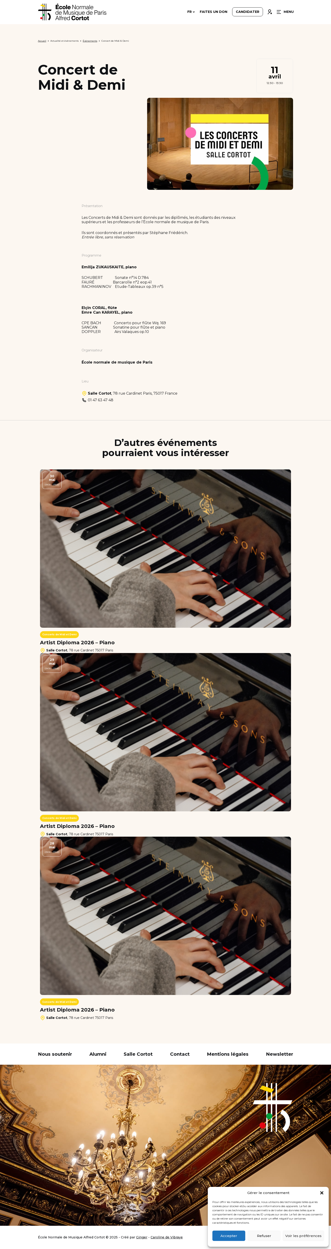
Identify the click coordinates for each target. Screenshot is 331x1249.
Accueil (42, 40)
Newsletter (279, 1054)
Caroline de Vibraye (167, 1237)
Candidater (247, 12)
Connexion (269, 11)
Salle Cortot (138, 1054)
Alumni (97, 1054)
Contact (180, 1054)
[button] (322, 1193)
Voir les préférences (303, 1236)
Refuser (264, 1236)
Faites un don (213, 12)
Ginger (141, 1237)
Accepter (228, 1236)
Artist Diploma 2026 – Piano (77, 643)
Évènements (90, 40)
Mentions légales (227, 1054)
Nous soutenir (55, 1054)
